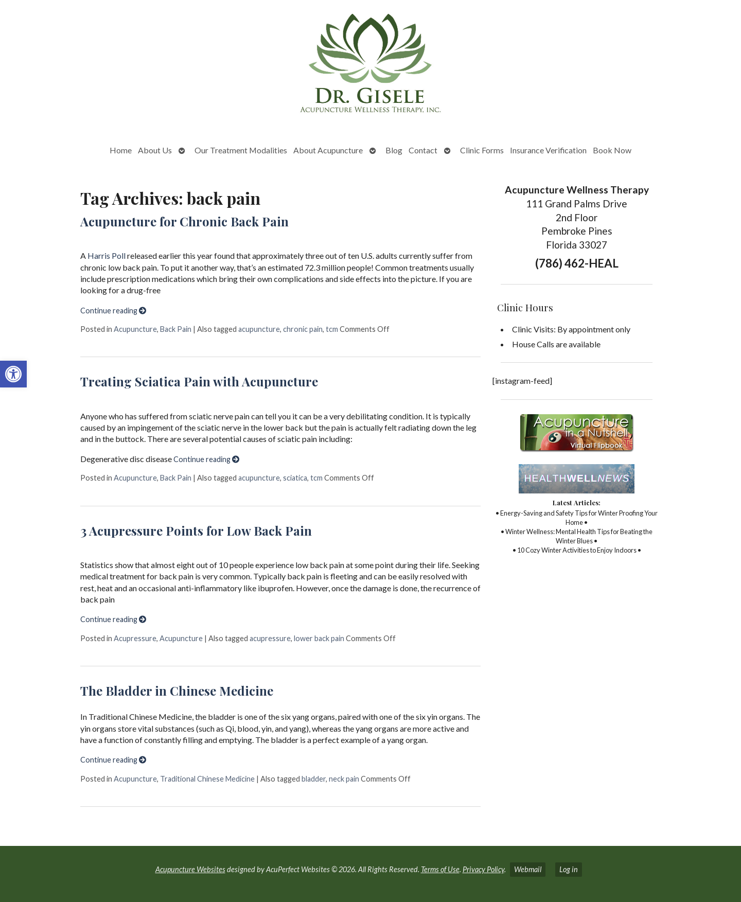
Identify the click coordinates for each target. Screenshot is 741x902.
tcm (332, 329)
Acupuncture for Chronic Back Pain (184, 221)
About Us (155, 150)
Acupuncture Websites (190, 869)
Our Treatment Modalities (241, 150)
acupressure (270, 638)
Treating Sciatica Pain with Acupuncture (199, 381)
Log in (568, 869)
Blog (393, 150)
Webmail (527, 869)
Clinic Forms (482, 150)
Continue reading (113, 310)
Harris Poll (106, 255)
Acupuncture (135, 329)
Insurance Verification (548, 150)
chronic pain (303, 329)
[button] (13, 374)
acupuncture (259, 329)
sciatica (295, 477)
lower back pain (319, 638)
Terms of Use (440, 869)
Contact (423, 150)
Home (121, 150)
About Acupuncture (328, 150)
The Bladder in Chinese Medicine (176, 690)
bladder (314, 778)
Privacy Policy (483, 869)
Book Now (612, 150)
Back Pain (175, 329)
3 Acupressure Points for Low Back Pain (196, 530)
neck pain (344, 778)
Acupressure (135, 638)
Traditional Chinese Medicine (207, 778)
